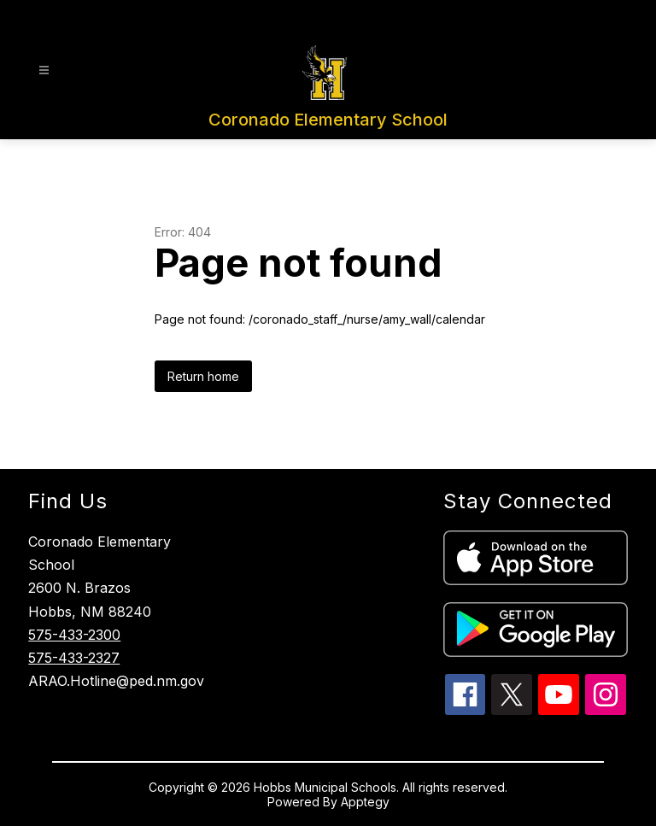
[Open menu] (44, 70)
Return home (203, 376)
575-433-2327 (74, 657)
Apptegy (365, 801)
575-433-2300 (74, 634)
